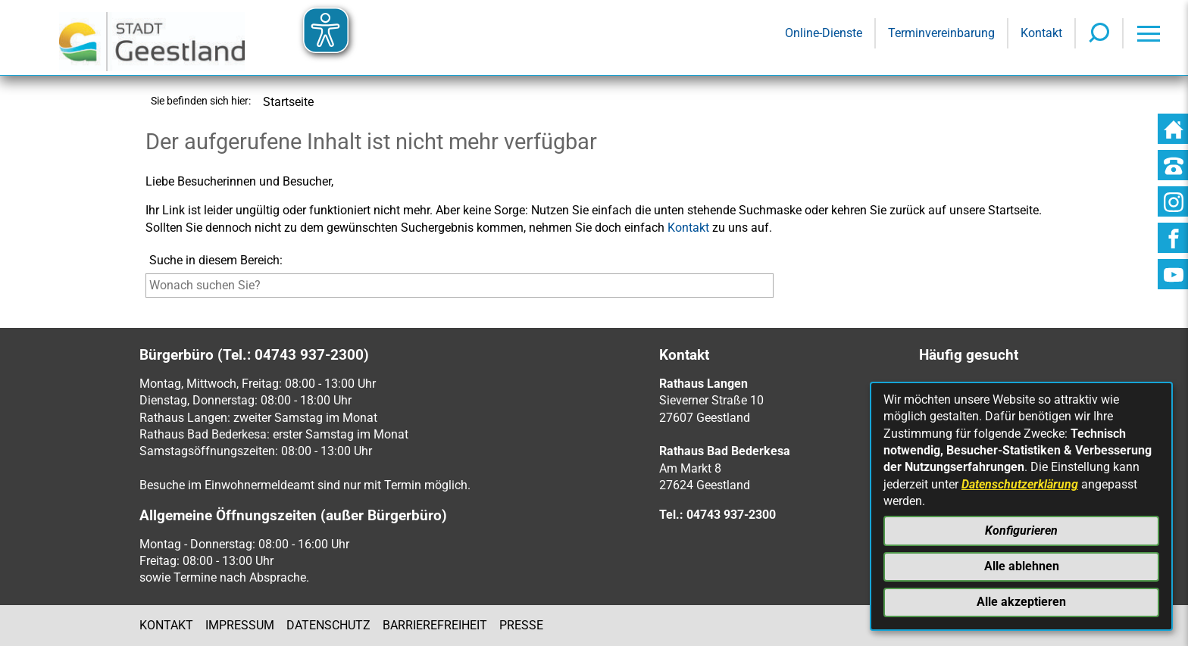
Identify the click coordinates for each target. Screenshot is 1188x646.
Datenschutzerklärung (1019, 484)
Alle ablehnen (1021, 566)
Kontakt (688, 227)
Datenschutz (328, 625)
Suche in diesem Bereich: (216, 260)
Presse (521, 625)
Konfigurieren (1021, 530)
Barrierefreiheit (435, 625)
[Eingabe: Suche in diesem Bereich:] (459, 285)
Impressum (239, 625)
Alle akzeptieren (1021, 602)
